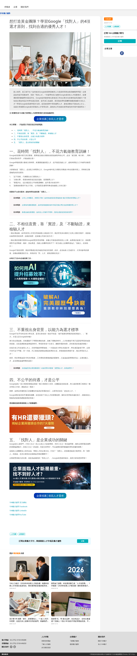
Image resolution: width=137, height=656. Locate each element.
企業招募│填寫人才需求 (50, 119)
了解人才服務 (46, 644)
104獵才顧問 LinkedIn (18, 510)
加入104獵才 (102, 644)
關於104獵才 (102, 641)
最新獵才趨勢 (74, 644)
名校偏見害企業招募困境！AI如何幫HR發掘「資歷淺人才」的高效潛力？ (48, 368)
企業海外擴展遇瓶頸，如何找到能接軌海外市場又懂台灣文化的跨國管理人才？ (50, 205)
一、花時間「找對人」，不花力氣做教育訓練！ (32, 130)
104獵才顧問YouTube (17, 514)
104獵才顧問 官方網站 (18, 502)
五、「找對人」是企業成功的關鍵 (26, 142)
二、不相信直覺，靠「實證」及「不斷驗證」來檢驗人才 (35, 133)
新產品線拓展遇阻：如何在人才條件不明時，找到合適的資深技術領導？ (47, 212)
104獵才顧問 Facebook (18, 506)
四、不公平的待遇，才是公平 (25, 139)
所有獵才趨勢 (5, 13)
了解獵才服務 (74, 641)
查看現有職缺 (46, 641)
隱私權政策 (5, 654)
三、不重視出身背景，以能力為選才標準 (29, 136)
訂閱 (120, 41)
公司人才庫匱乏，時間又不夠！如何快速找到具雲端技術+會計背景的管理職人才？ (51, 198)
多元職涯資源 (46, 647)
